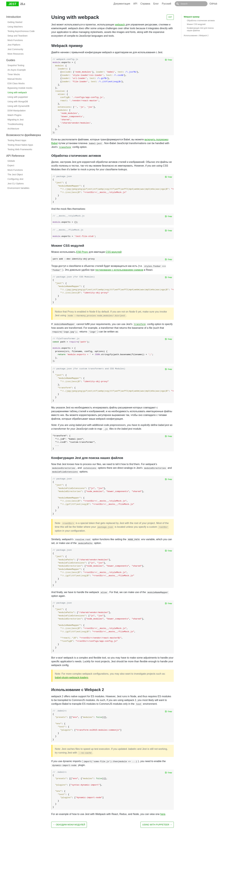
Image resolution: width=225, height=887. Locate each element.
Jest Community (15, 49)
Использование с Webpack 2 (196, 35)
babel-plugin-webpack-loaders (71, 677)
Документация (128, 3)
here (162, 814)
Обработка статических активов (201, 20)
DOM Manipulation (17, 110)
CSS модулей (113, 252)
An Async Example (17, 70)
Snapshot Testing (16, 65)
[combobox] (194, 3)
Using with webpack (17, 92)
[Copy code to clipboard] (168, 59)
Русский (173, 3)
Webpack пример (192, 17)
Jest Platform (14, 45)
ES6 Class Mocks (16, 83)
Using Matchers (15, 26)
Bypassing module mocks (20, 88)
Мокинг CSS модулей (196, 24)
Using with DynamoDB (18, 106)
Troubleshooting (15, 124)
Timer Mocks (14, 74)
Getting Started (15, 22)
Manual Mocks (15, 79)
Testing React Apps (17, 140)
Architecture (13, 128)
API (142, 3)
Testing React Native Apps (20, 145)
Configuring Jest (15, 179)
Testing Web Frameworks (20, 149)
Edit (170, 17)
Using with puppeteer (18, 97)
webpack (120, 24)
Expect (11, 165)
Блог (163, 3)
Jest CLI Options (16, 183)
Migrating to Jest (16, 119)
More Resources (16, 54)
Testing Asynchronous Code (21, 31)
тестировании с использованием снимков (119, 270)
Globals (11, 161)
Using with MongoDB (18, 101)
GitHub (213, 3)
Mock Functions (15, 40)
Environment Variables (18, 188)
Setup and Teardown (18, 35)
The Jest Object (15, 174)
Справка (152, 3)
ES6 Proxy (82, 252)
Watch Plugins (14, 115)
